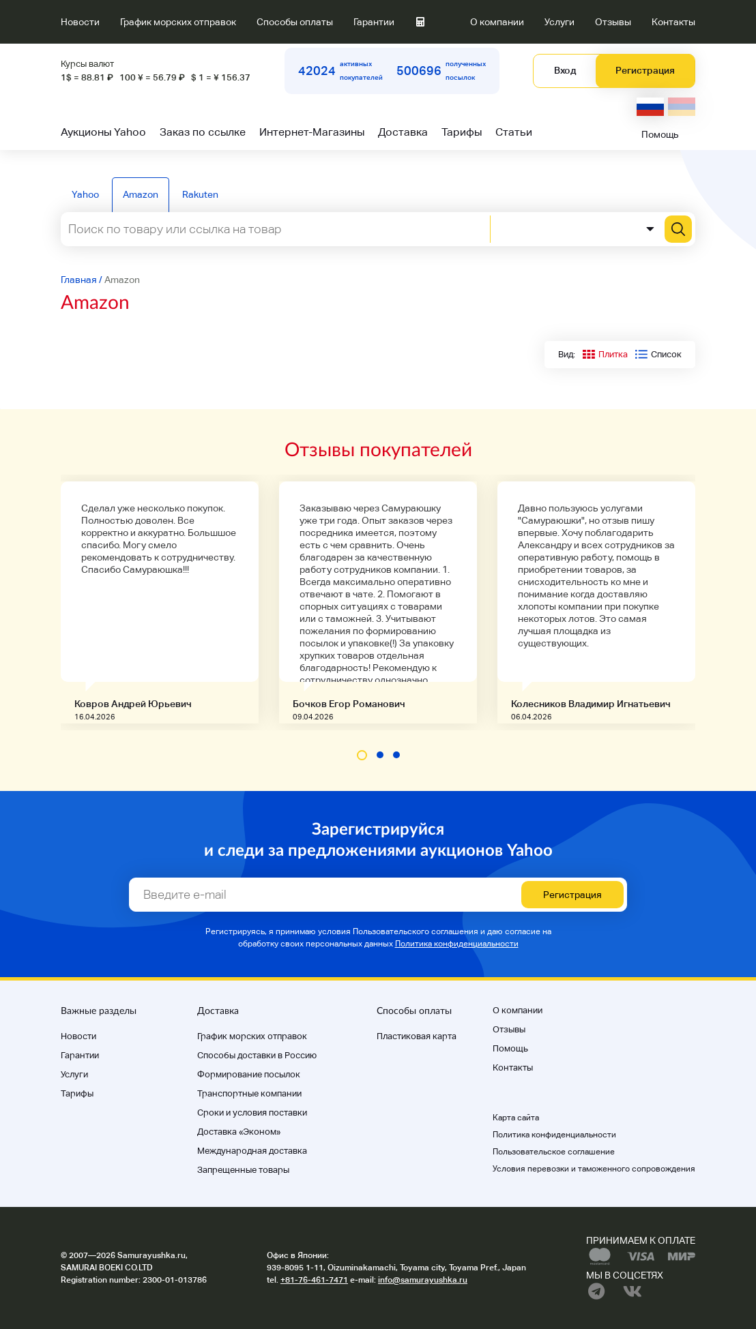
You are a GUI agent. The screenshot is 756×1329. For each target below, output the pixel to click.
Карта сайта (516, 1117)
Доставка (403, 131)
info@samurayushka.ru (422, 1280)
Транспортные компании (249, 1093)
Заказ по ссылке (203, 131)
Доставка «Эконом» (238, 1131)
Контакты (673, 21)
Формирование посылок (248, 1074)
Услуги (559, 21)
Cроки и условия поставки (252, 1112)
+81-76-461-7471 (314, 1280)
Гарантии (373, 21)
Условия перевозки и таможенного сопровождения (594, 1169)
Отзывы (613, 21)
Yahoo (85, 194)
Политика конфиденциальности (457, 944)
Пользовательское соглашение (554, 1151)
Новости (80, 21)
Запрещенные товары (243, 1170)
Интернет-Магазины (311, 131)
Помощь (660, 134)
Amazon (140, 194)
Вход (565, 70)
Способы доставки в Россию (257, 1055)
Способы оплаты (295, 21)
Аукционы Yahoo (103, 131)
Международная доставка (252, 1151)
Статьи (513, 131)
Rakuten (200, 194)
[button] (362, 755)
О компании (497, 21)
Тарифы (461, 131)
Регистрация (645, 70)
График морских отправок (178, 21)
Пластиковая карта (416, 1036)
